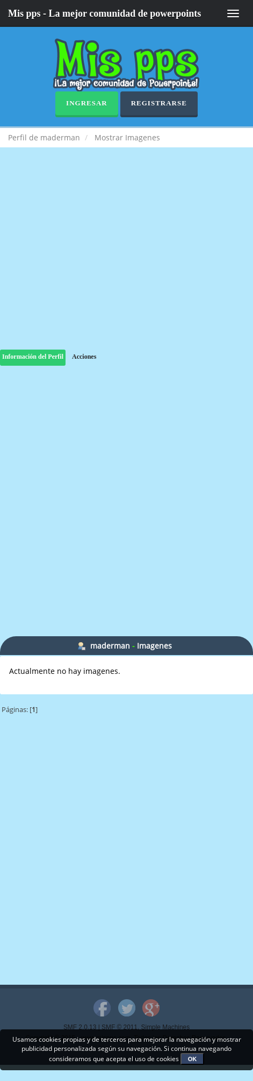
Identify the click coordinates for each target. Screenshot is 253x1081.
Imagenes (154, 646)
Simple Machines (165, 1027)
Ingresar (86, 103)
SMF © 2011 (120, 1027)
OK (192, 1059)
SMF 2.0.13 (79, 1027)
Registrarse (159, 103)
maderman (110, 646)
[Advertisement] (126, 259)
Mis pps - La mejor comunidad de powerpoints (104, 13)
